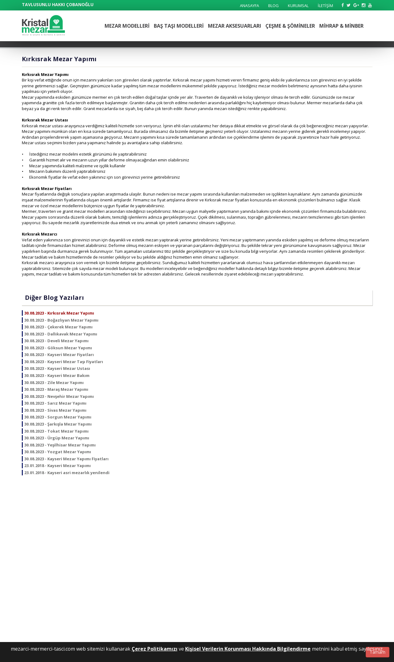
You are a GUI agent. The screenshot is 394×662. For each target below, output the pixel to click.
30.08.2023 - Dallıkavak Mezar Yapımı (60, 334)
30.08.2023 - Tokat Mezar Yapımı (56, 431)
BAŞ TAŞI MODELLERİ (179, 25)
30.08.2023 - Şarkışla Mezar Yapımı (58, 424)
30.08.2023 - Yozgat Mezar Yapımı (57, 451)
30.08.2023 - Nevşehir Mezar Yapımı (59, 396)
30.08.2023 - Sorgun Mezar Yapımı (57, 417)
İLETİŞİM (325, 5)
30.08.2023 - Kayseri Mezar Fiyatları (59, 354)
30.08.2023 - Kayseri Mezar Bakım (57, 375)
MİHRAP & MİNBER (341, 25)
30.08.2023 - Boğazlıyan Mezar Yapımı (61, 320)
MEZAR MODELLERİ (127, 25)
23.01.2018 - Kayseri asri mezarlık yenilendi (66, 472)
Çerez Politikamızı (154, 648)
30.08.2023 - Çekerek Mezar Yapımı (58, 327)
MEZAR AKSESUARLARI (234, 25)
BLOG (273, 5)
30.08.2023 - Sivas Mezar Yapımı (55, 410)
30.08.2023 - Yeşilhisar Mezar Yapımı (60, 445)
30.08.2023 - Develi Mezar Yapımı (56, 340)
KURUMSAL (298, 5)
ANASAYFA (249, 5)
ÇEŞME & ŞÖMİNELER (290, 25)
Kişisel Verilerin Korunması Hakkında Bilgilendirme (248, 648)
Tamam (377, 652)
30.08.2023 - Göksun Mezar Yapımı (58, 348)
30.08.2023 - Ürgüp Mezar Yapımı (56, 438)
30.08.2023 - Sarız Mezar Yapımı (55, 403)
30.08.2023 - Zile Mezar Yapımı (54, 382)
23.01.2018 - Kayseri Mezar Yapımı (57, 465)
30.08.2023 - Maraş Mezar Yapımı (56, 389)
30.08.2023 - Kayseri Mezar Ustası (57, 368)
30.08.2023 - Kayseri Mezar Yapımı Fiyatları (66, 459)
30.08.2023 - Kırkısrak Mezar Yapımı (59, 313)
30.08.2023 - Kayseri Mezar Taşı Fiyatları (63, 361)
